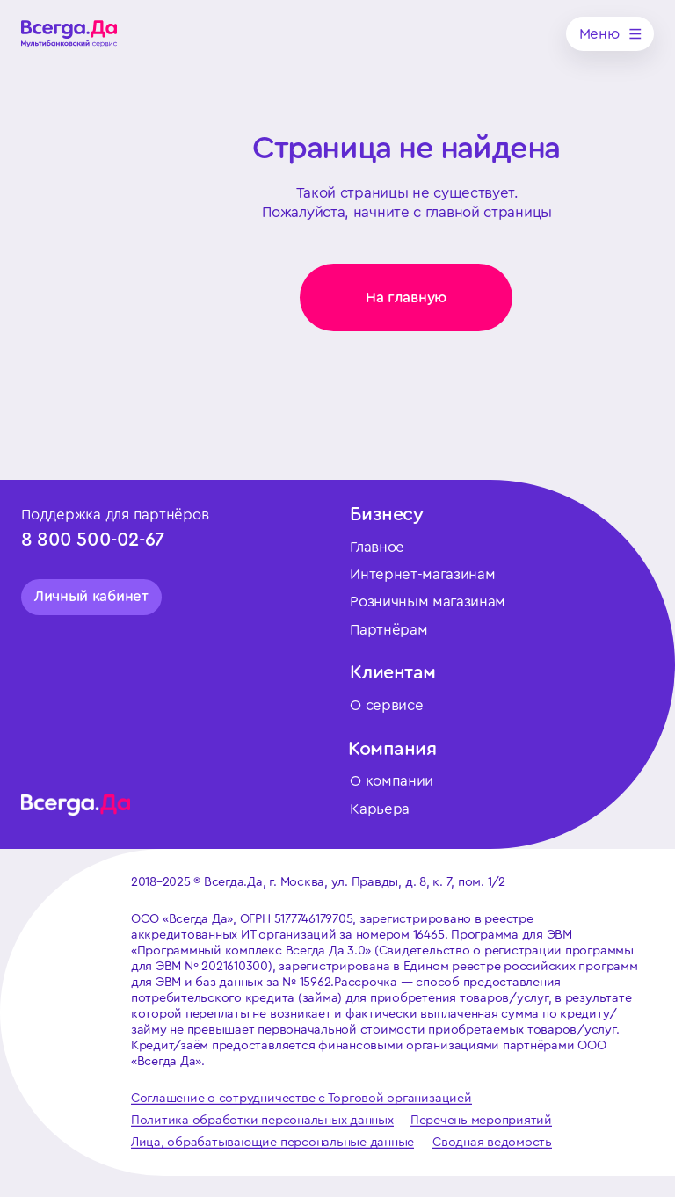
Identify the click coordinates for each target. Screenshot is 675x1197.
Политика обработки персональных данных (262, 1120)
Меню (599, 33)
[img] (69, 33)
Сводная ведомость (492, 1142)
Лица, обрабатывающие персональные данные (272, 1142)
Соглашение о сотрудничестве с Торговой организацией (301, 1098)
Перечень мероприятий (481, 1120)
